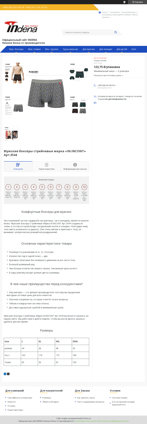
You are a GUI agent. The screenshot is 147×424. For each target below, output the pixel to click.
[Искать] (115, 32)
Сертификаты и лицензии (20, 397)
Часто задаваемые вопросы (90, 401)
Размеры (46, 397)
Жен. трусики (51, 49)
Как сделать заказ (86, 397)
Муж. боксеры (16, 49)
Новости (12, 401)
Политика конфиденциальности (114, 421)
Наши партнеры (15, 410)
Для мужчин (88, 49)
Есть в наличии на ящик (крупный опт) (123, 403)
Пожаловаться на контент (86, 421)
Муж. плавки (34, 49)
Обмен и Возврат (50, 401)
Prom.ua (87, 418)
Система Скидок (120, 397)
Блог (134, 49)
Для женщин (105, 49)
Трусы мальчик (70, 49)
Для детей (122, 49)
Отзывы (11, 405)
